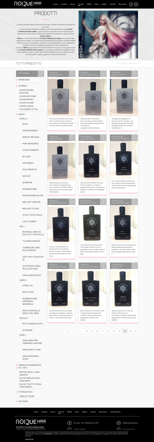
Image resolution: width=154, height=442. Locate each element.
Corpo (23, 280)
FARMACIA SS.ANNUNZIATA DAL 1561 (29, 366)
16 (130, 331)
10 (97, 331)
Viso (21, 226)
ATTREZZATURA (25, 392)
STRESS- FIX (27, 286)
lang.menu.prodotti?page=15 (129, 63)
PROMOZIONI (23, 80)
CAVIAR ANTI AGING (27, 96)
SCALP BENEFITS (29, 169)
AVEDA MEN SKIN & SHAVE (30, 357)
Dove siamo (122, 4)
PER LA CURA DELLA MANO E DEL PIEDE (31, 312)
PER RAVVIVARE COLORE (32, 195)
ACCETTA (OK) (29, 439)
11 (102, 331)
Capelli (23, 119)
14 (119, 331)
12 (108, 331)
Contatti (112, 4)
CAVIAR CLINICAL (26, 106)
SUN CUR (26, 176)
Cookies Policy (115, 412)
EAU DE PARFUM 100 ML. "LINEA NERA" (29, 379)
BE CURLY (26, 157)
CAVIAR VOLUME (26, 103)
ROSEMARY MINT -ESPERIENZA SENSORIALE (30, 301)
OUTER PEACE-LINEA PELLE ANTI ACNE (31, 267)
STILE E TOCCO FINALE (32, 215)
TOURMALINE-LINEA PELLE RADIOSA (31, 249)
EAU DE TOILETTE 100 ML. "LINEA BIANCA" (30, 385)
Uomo (22, 335)
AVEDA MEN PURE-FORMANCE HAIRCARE (32, 341)
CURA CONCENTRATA (31, 275)
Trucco (23, 318)
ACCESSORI (27, 330)
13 (114, 331)
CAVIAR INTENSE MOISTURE (26, 91)
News (97, 4)
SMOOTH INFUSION (30, 137)
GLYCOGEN (23, 401)
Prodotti (81, 4)
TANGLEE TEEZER (26, 396)
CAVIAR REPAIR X (26, 99)
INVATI (25, 124)
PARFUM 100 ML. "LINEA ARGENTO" (29, 373)
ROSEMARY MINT (29, 189)
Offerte (89, 4)
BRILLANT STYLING (30, 209)
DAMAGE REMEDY (30, 131)
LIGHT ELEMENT (29, 221)
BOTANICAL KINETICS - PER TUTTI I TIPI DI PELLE (33, 233)
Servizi (72, 4)
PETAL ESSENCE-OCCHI (32, 324)
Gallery (104, 4)
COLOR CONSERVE (30, 150)
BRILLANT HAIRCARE (31, 202)
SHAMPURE (27, 183)
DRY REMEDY (28, 163)
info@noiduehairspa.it (127, 423)
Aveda (21, 114)
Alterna (22, 86)
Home (55, 4)
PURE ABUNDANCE (30, 144)
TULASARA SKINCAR (31, 241)
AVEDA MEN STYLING (31, 350)
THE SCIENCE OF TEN (28, 109)
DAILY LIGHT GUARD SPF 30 (33, 258)
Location (64, 4)
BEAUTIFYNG (28, 292)
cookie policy (48, 434)
